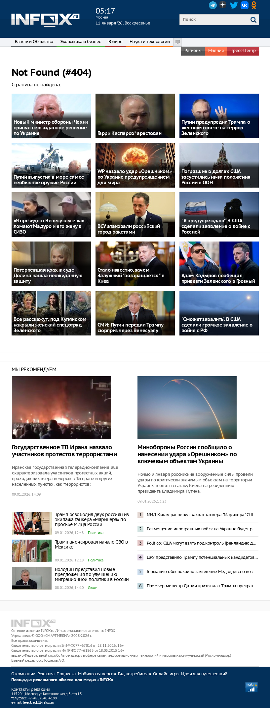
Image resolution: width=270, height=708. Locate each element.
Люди (92, 587)
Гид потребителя (134, 673)
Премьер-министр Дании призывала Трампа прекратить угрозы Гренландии (202, 585)
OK (255, 5)
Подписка (66, 673)
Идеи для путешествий (204, 673)
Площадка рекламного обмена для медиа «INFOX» (62, 680)
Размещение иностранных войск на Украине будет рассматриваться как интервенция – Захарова (202, 528)
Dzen (223, 5)
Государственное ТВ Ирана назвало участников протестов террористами (64, 451)
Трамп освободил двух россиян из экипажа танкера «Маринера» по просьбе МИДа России (92, 519)
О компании (23, 673)
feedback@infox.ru (38, 702)
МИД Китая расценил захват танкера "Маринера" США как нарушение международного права (202, 514)
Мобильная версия (97, 673)
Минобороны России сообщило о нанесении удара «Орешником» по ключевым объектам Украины (187, 454)
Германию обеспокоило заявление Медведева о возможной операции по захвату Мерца (202, 571)
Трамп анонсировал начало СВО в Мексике (91, 544)
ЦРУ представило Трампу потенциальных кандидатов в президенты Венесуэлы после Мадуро (202, 557)
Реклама (46, 673)
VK (245, 5)
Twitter (234, 5)
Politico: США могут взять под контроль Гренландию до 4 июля (202, 543)
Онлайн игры (166, 673)
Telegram (213, 5)
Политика (95, 532)
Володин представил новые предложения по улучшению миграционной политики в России (92, 574)
